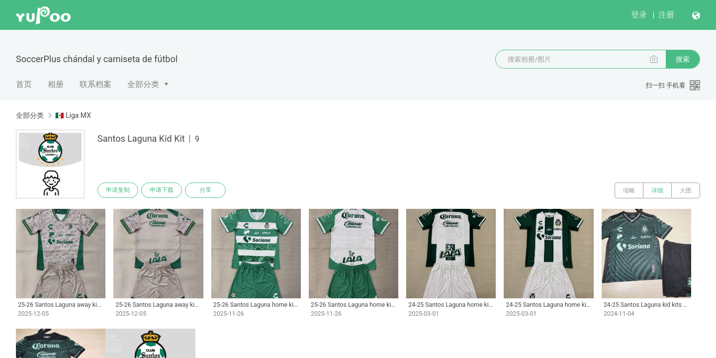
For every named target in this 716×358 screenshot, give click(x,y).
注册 (666, 14)
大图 (686, 190)
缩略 (629, 190)
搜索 (683, 59)
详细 (657, 190)
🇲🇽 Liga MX (72, 115)
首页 (24, 84)
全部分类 (143, 84)
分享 (208, 190)
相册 (56, 84)
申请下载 (163, 190)
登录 (639, 14)
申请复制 (118, 190)
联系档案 (95, 84)
